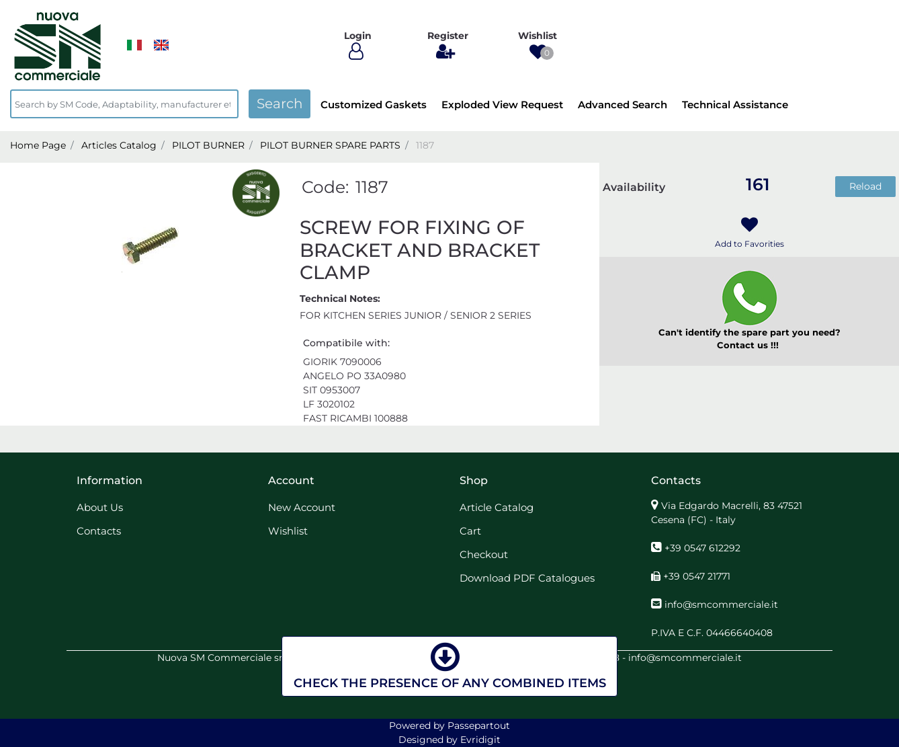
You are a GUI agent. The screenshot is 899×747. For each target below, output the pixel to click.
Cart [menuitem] (470, 530)
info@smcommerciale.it (721, 604)
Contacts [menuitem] (99, 530)
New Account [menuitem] (301, 507)
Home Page (38, 145)
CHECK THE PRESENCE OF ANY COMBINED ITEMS (450, 665)
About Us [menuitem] (100, 507)
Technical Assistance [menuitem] (735, 104)
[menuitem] (161, 45)
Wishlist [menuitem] (288, 530)
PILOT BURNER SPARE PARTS (330, 145)
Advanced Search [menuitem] (622, 104)
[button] (279, 103)
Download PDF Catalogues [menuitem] (527, 578)
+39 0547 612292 (702, 548)
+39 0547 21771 (696, 576)
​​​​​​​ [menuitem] (134, 45)
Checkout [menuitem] (484, 554)
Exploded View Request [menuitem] (502, 104)
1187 (425, 145)
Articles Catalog (119, 145)
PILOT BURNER (208, 145)
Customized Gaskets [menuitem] (373, 104)
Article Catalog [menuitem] (496, 507)
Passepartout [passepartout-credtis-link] (478, 725)
